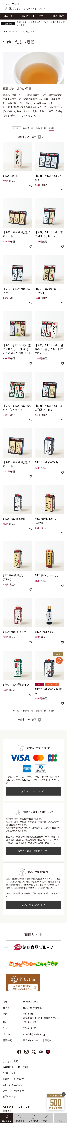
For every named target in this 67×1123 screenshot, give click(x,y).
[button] (47, 137)
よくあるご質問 (10, 1061)
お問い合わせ (9, 1096)
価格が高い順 (41, 128)
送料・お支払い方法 (12, 1085)
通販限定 (25, 16)
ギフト (42, 16)
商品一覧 (8, 16)
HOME (6, 32)
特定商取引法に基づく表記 (16, 1067)
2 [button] (42, 137)
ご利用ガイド (9, 1073)
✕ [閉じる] (64, 1094)
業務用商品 (58, 16)
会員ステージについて (13, 1079)
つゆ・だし (14, 32)
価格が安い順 (28, 128)
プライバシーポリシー (13, 1091)
